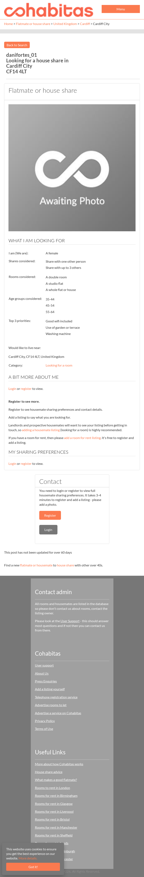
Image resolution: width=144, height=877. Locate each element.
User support (44, 665)
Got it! (33, 867)
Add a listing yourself (50, 689)
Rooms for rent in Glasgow (54, 804)
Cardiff (85, 24)
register (26, 388)
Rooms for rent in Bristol (52, 819)
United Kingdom (65, 24)
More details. (28, 858)
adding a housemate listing (41, 430)
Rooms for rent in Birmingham (56, 795)
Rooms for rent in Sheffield (54, 835)
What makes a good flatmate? (56, 780)
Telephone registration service (56, 697)
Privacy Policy (45, 721)
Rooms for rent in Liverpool (54, 811)
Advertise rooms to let (51, 705)
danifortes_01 (21, 55)
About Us (42, 673)
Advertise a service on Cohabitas (58, 713)
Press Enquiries (46, 681)
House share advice (48, 772)
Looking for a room (59, 365)
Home (8, 24)
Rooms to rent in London (52, 788)
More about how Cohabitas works (59, 764)
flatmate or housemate (36, 565)
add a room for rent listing (82, 438)
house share (65, 565)
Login (12, 388)
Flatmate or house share (33, 24)
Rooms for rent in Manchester (56, 827)
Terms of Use (44, 729)
